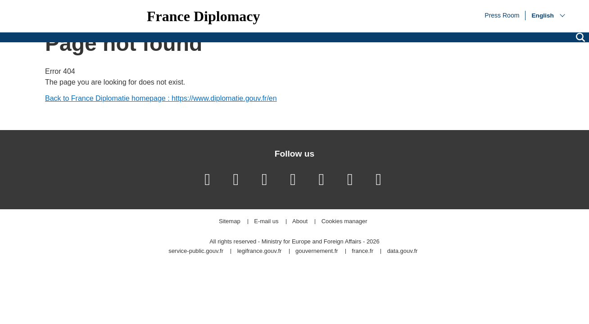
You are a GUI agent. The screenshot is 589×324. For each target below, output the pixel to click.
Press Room (502, 15)
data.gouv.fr (402, 251)
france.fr (362, 251)
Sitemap (229, 221)
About (300, 221)
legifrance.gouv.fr (259, 251)
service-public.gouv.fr (195, 251)
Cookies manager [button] (344, 221)
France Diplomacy (203, 16)
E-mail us (266, 221)
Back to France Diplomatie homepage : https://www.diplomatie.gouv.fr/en (161, 98)
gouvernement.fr (316, 251)
